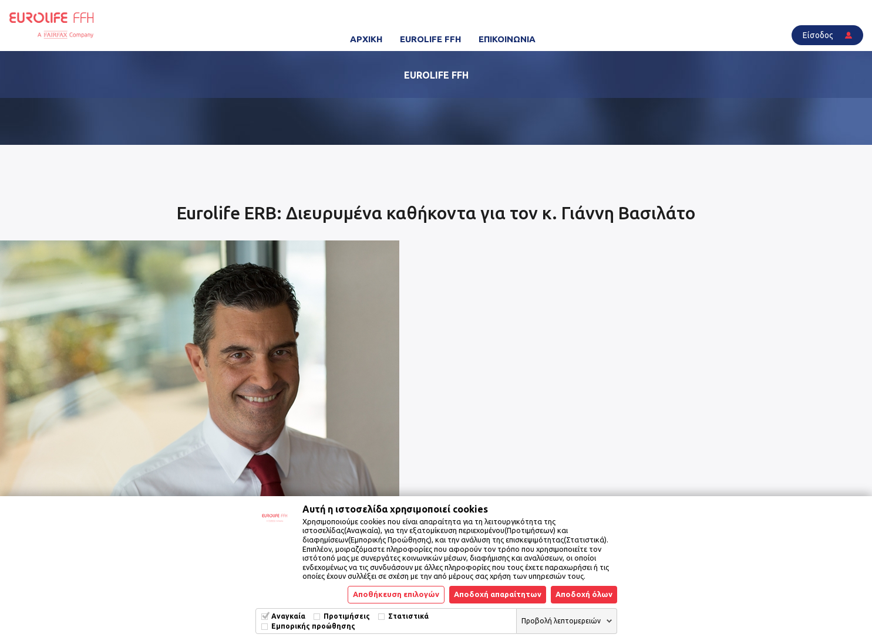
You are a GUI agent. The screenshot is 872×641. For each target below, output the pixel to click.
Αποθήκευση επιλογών (396, 594)
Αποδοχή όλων (583, 594)
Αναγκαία (288, 616)
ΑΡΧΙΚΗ (366, 39)
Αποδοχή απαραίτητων (497, 594)
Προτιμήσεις (347, 616)
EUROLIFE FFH (430, 39)
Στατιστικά (408, 616)
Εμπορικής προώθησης (313, 626)
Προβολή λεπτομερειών (561, 621)
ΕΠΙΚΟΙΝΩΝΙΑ (507, 39)
